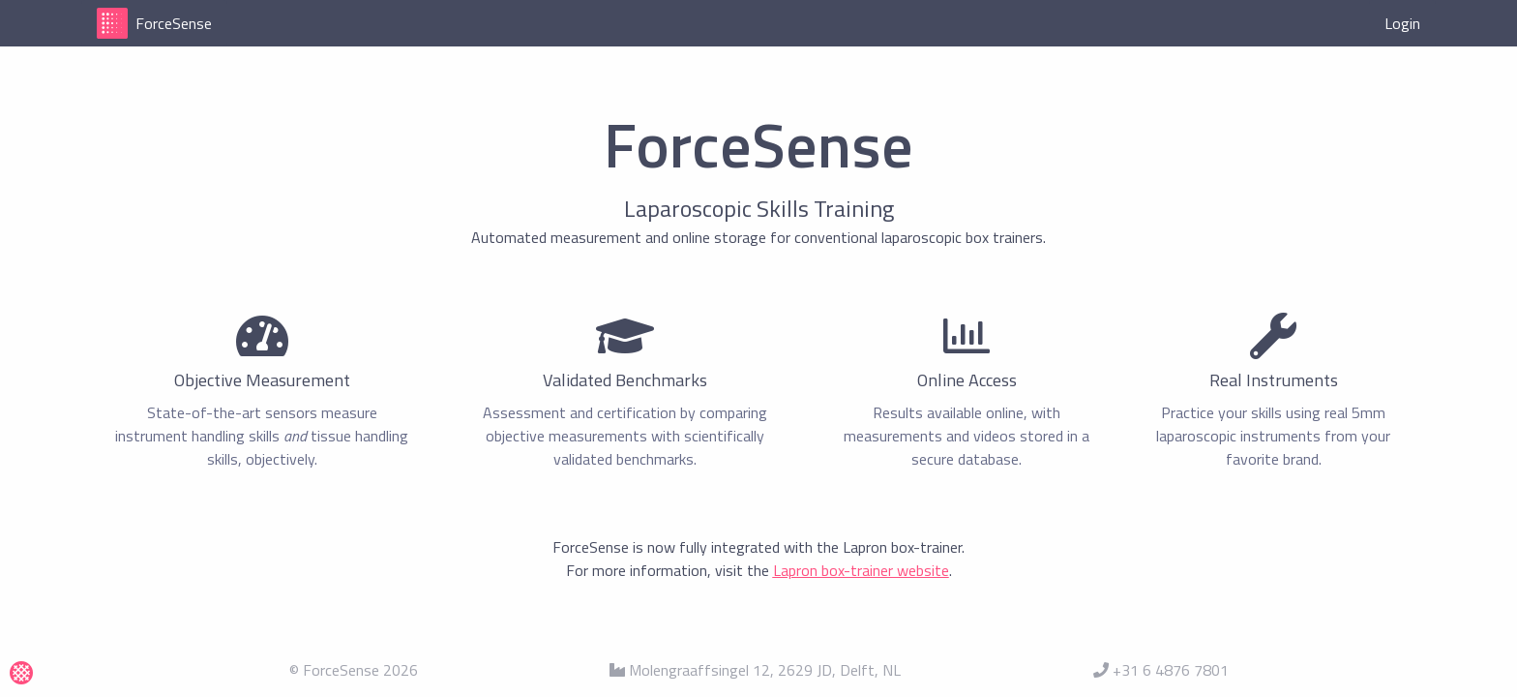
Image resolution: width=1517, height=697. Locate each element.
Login (1402, 23)
